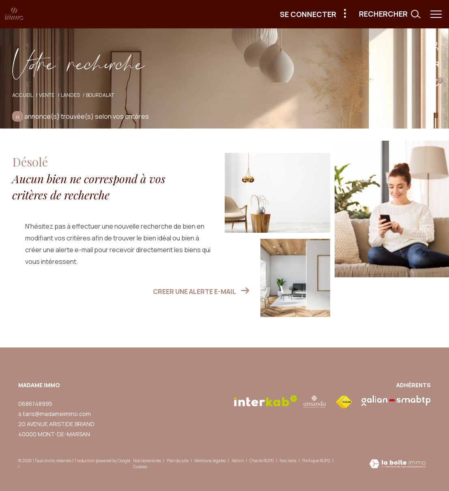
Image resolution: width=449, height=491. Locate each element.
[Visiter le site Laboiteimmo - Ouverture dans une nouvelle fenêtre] (397, 464)
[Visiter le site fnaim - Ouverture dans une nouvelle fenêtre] (344, 402)
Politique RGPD (316, 460)
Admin (238, 460)
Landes (70, 95)
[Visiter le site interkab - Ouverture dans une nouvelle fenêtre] (265, 400)
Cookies (140, 467)
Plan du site (178, 460)
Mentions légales (210, 460)
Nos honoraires (147, 460)
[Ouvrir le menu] (436, 14)
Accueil (22, 95)
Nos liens (288, 460)
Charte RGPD (262, 460)
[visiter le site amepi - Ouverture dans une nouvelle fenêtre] (315, 401)
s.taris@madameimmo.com (54, 414)
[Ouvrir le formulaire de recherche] (389, 14)
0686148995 (35, 403)
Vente (46, 95)
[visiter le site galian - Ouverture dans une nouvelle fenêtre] (396, 400)
